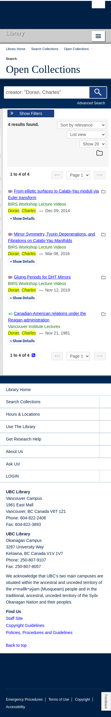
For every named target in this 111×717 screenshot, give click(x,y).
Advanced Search (91, 103)
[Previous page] (57, 175)
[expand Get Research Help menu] (105, 439)
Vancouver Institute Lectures (34, 326)
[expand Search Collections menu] (105, 402)
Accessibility (15, 707)
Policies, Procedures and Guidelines (39, 632)
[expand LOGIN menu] (105, 476)
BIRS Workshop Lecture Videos (37, 204)
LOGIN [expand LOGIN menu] (12, 476)
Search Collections (23, 401)
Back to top (19, 645)
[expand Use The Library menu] (105, 427)
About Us (14, 451)
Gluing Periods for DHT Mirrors (42, 277)
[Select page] (78, 175)
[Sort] (81, 125)
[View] (86, 134)
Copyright (82, 699)
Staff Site (14, 618)
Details (22, 219)
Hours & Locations (23, 414)
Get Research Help (23, 439)
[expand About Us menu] (105, 452)
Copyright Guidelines (25, 625)
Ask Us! (13, 464)
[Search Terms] (55, 92)
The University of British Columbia (40, 12)
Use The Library (20, 426)
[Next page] (100, 175)
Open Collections (43, 69)
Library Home (18, 389)
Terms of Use (59, 699)
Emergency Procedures (24, 699)
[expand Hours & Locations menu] (105, 414)
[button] (30, 645)
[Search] (98, 92)
